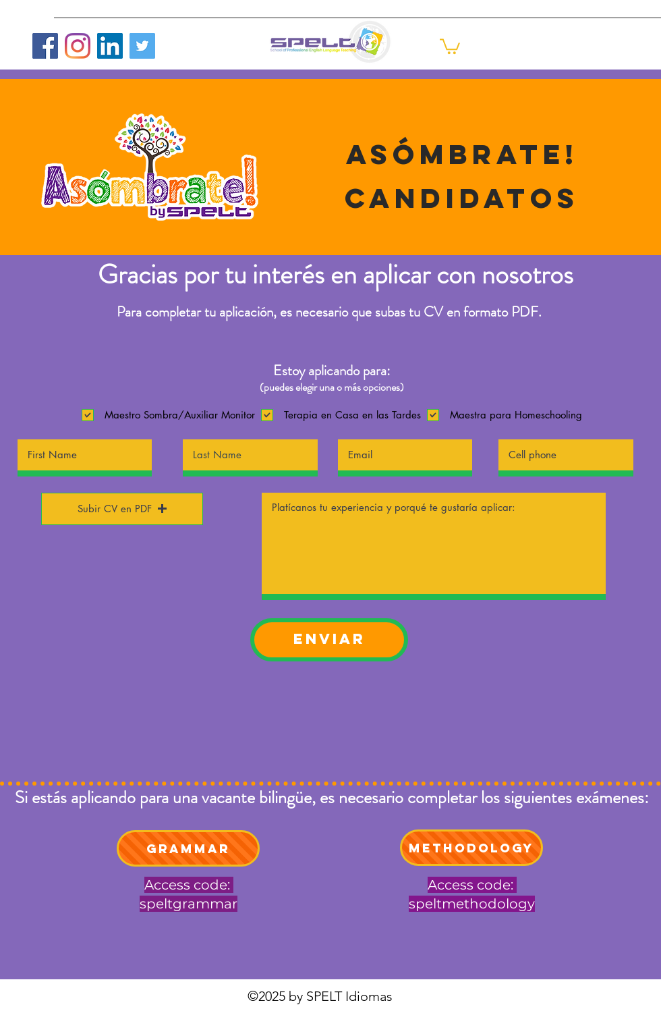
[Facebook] (45, 46)
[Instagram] (77, 46)
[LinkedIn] (110, 46)
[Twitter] (142, 46)
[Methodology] (471, 847)
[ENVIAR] (329, 639)
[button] (450, 45)
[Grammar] (188, 848)
